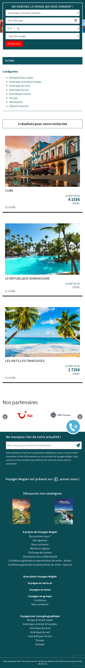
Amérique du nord (19, 86)
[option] (25, 415)
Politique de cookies (40, 552)
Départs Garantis (19, 106)
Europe (13, 98)
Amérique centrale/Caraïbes (25, 82)
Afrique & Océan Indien (40, 620)
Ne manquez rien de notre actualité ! (33, 437)
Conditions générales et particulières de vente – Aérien (40, 560)
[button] (5, 416)
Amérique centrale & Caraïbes (40, 624)
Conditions (40, 600)
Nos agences (40, 540)
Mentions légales (40, 548)
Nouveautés (16, 102)
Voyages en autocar (40, 583)
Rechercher (14, 43)
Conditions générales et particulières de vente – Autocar (40, 564)
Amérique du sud (18, 90)
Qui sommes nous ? (40, 536)
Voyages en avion (40, 589)
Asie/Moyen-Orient (20, 94)
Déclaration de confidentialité (40, 556)
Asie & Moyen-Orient (40, 636)
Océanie (40, 644)
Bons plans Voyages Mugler (40, 576)
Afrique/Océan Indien (21, 77)
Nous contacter (40, 544)
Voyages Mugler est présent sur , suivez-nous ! (43, 479)
